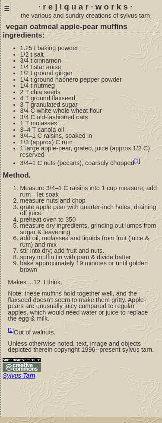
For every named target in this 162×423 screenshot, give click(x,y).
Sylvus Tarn (19, 375)
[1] (137, 161)
